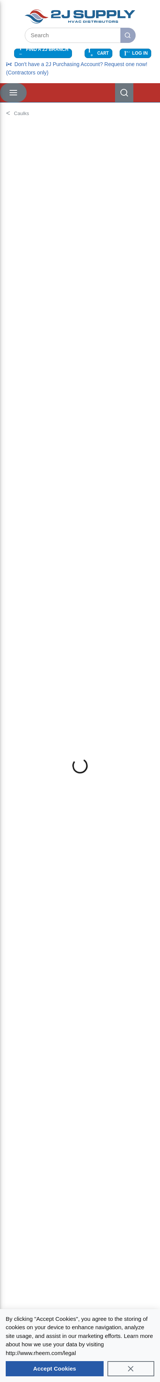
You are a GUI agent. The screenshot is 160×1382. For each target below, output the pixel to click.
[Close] (130, 1368)
